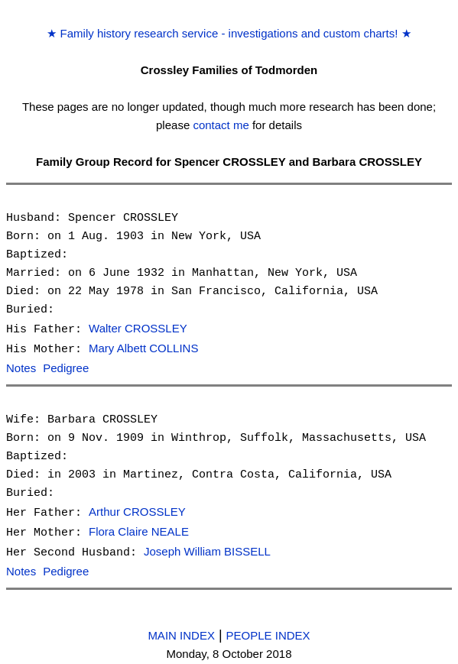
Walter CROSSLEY (138, 328)
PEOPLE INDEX (268, 630)
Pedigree (66, 367)
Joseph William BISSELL (207, 548)
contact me (220, 124)
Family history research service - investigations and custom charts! (229, 33)
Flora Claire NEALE (139, 529)
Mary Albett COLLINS (143, 348)
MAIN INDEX (181, 630)
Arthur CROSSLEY (137, 510)
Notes (21, 367)
